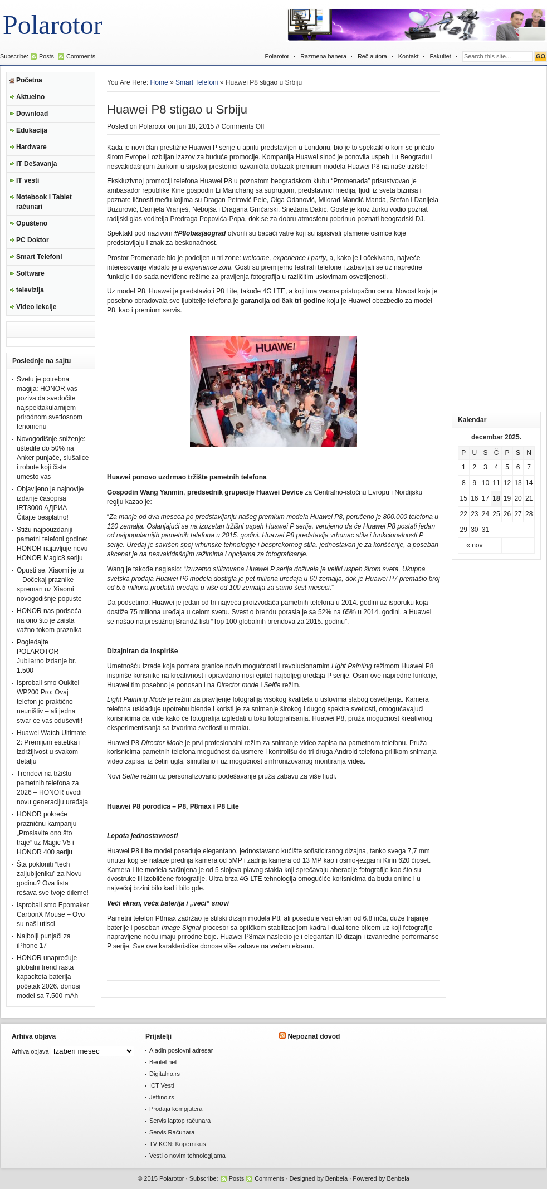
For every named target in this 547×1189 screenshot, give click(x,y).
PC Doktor (32, 240)
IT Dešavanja (36, 164)
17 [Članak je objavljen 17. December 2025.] (485, 498)
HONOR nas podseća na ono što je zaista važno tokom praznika (49, 620)
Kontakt (408, 56)
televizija (30, 290)
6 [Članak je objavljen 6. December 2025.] (518, 467)
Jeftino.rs (161, 1097)
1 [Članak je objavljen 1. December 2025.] (464, 467)
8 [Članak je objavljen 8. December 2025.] (464, 483)
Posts (46, 56)
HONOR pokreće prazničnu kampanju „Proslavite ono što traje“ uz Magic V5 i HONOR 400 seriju (46, 833)
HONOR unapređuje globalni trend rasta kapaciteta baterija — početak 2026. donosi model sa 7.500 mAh (48, 977)
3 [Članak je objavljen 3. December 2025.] (485, 467)
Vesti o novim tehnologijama (187, 1155)
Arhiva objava (30, 1051)
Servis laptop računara (180, 1120)
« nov (474, 545)
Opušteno (31, 223)
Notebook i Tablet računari (44, 202)
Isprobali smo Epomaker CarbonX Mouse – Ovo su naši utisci (53, 914)
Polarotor (52, 25)
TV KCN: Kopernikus (177, 1144)
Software (30, 273)
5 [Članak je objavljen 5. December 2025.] (507, 467)
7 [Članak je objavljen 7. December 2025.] (529, 467)
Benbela (336, 1178)
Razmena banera (323, 56)
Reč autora (372, 56)
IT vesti (27, 180)
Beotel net (163, 1062)
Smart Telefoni (39, 257)
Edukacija (31, 130)
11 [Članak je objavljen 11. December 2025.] (496, 483)
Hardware (31, 147)
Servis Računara (171, 1132)
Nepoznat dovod (313, 1036)
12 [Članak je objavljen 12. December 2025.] (507, 483)
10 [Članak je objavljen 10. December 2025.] (485, 483)
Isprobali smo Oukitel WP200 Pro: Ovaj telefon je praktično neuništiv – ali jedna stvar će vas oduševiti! (49, 702)
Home (159, 82)
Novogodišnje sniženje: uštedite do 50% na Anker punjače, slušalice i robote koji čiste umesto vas (53, 458)
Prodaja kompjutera (175, 1108)
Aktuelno (30, 97)
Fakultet (440, 56)
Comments (80, 56)
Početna (29, 80)
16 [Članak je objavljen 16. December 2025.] (474, 498)
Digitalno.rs (164, 1073)
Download (32, 114)
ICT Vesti (161, 1085)
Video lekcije (36, 307)
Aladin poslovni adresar (181, 1050)
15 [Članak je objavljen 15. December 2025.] (463, 498)
